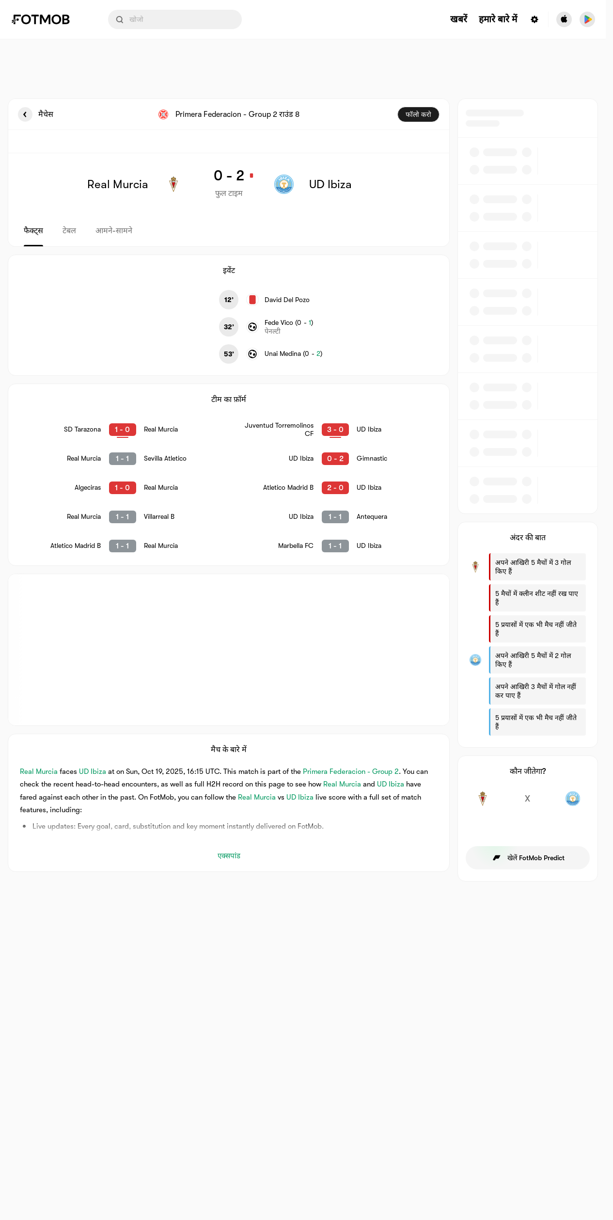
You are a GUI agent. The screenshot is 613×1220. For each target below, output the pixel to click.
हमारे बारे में (498, 19)
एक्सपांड (229, 855)
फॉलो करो (418, 114)
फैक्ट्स (33, 230)
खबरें (458, 19)
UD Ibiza (92, 771)
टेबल (69, 230)
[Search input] (175, 19)
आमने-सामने (113, 230)
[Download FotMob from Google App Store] (587, 19)
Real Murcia (39, 771)
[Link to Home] (47, 19)
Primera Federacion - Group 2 (351, 771)
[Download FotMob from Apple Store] (564, 19)
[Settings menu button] (534, 19)
